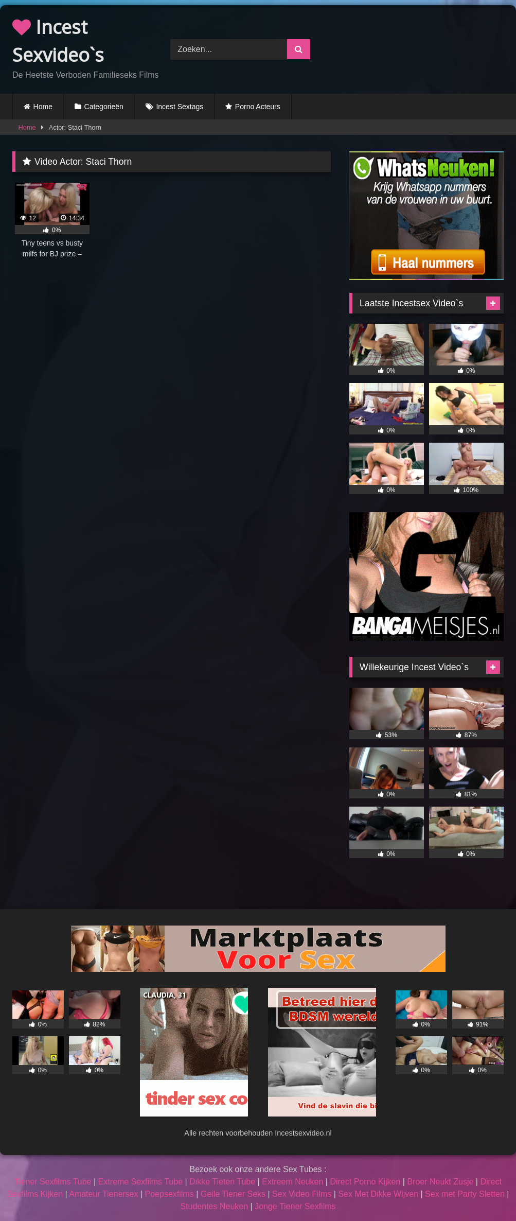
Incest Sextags (179, 106)
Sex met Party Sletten (465, 1194)
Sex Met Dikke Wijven (378, 1194)
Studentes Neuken (214, 1206)
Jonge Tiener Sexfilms (295, 1206)
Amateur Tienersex (103, 1194)
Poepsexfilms (169, 1194)
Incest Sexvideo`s (58, 40)
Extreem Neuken (292, 1181)
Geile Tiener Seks (233, 1194)
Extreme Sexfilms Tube (140, 1181)
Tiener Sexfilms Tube (53, 1181)
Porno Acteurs (257, 106)
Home (42, 106)
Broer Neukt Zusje (440, 1181)
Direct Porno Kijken (365, 1181)
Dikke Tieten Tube (222, 1181)
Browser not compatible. (420, 47)
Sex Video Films (301, 1194)
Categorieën (103, 106)
